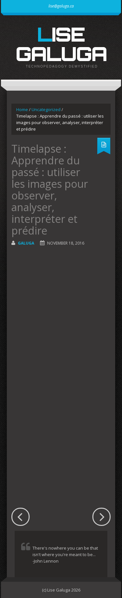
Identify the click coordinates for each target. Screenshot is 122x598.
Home (22, 109)
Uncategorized (46, 109)
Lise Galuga (61, 43)
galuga (26, 243)
